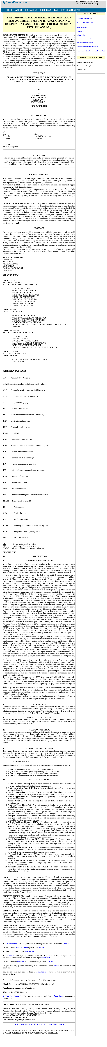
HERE (66, 943)
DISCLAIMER (57, 1039)
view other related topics (85, 43)
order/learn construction (85, 39)
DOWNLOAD (11, 943)
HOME (9, 1039)
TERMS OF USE (41, 1039)
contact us (80, 31)
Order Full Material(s (84, 18)
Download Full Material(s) (85, 23)
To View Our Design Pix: (13, 996)
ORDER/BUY (20, 1039)
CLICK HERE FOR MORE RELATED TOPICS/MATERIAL (39, 1025)
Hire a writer (81, 35)
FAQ (30, 1039)
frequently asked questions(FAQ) (87, 46)
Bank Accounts (82, 27)
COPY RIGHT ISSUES (75, 1039)
